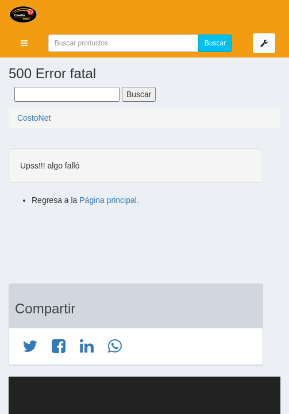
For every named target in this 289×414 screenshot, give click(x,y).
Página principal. (109, 200)
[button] (24, 43)
